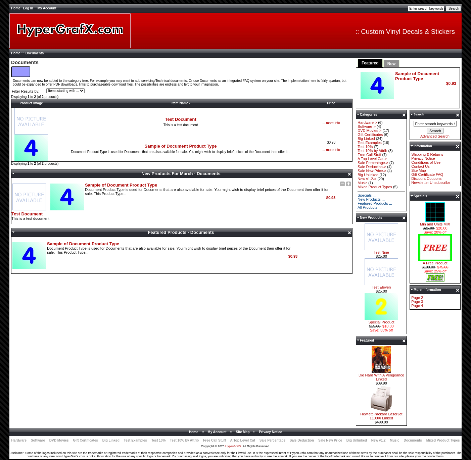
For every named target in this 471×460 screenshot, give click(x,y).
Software (38, 440)
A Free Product (435, 261)
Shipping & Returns (427, 154)
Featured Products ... (375, 203)
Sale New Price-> (372, 171)
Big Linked (366, 139)
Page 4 (417, 306)
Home (15, 8)
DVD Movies (59, 440)
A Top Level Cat (242, 440)
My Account (46, 8)
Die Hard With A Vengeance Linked (381, 375)
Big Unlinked (368, 175)
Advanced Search (435, 136)
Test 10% (365, 147)
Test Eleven (381, 285)
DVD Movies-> (369, 131)
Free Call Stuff (369, 155)
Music (362, 183)
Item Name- (181, 103)
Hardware (19, 440)
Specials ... (367, 195)
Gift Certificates (370, 135)
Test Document (180, 119)
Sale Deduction (302, 440)
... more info (331, 123)
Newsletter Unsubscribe (430, 183)
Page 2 (417, 298)
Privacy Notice (423, 158)
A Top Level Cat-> (372, 159)
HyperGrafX (233, 446)
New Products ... (371, 199)
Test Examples (370, 143)
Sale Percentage (272, 440)
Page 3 (417, 302)
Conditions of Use (425, 162)
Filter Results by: (25, 91)
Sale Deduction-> (372, 167)
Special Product (381, 320)
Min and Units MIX (435, 222)
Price (331, 103)
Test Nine (381, 250)
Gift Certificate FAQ (427, 174)
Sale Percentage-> (373, 163)
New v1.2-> (367, 179)
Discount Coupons (426, 178)
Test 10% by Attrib (372, 151)
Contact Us (420, 166)
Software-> (367, 126)
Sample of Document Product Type (181, 146)
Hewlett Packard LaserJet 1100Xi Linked (381, 414)
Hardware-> (367, 122)
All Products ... (369, 207)
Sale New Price (330, 440)
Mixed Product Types (375, 187)
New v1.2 (378, 440)
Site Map (418, 170)
